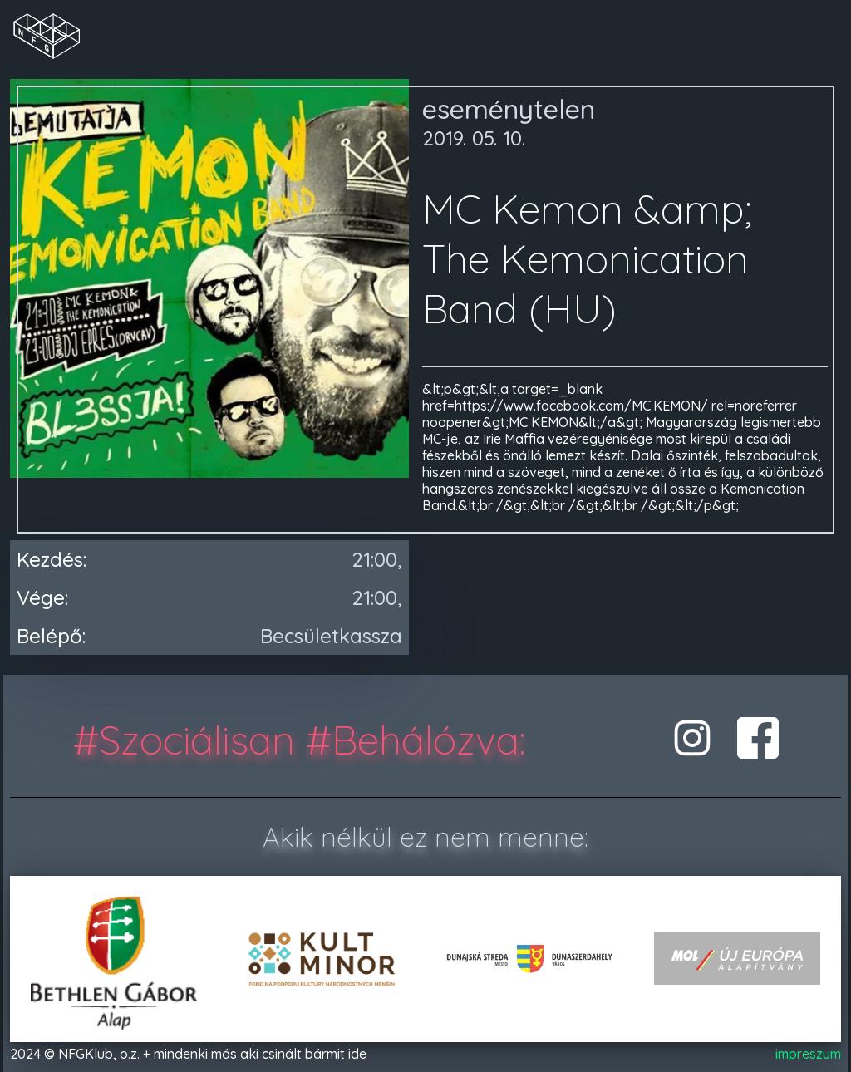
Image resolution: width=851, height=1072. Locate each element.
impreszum (808, 1053)
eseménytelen (508, 108)
